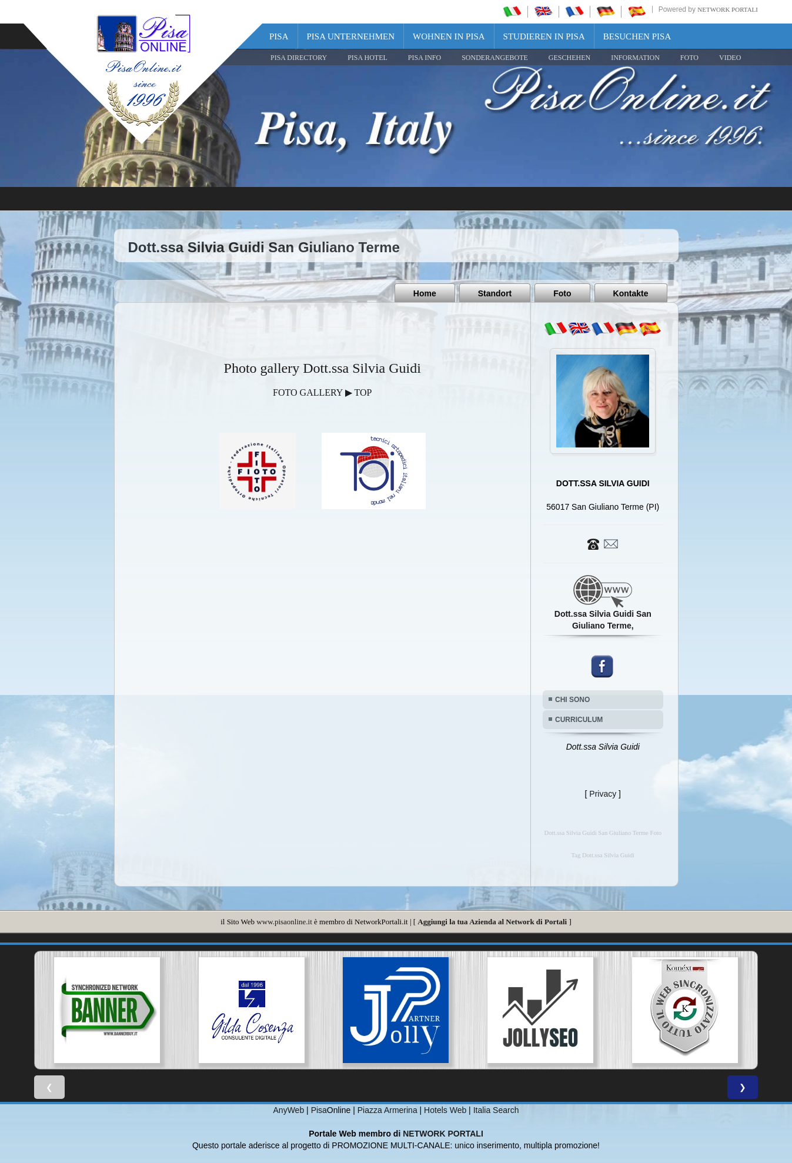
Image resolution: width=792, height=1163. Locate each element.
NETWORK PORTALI (443, 1133)
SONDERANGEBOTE (495, 58)
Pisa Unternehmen (351, 36)
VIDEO (730, 58)
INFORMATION (635, 58)
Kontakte (631, 293)
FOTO (689, 58)
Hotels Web (445, 1110)
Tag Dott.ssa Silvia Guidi (602, 855)
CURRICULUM (579, 720)
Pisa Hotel (367, 58)
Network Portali (727, 9)
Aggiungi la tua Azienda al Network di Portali (492, 921)
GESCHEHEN (569, 58)
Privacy (602, 793)
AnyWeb (289, 1110)
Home (424, 293)
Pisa (279, 36)
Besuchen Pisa (637, 36)
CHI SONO (572, 700)
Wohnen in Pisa (449, 36)
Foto (562, 293)
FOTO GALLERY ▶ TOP (322, 392)
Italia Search (496, 1110)
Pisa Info (424, 58)
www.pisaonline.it (284, 921)
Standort (495, 293)
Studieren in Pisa (544, 36)
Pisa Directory (298, 58)
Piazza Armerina (387, 1110)
